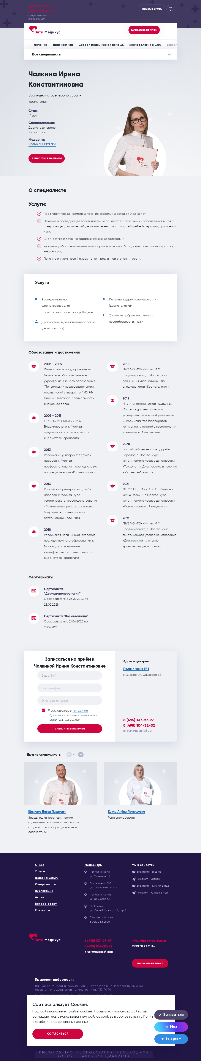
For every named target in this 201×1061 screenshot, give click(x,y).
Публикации (44, 890)
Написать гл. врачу (150, 963)
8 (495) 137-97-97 (40, 6)
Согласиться (57, 1034)
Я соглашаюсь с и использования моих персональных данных (69, 715)
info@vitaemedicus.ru (149, 941)
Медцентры (93, 865)
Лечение (40, 44)
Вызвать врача (152, 8)
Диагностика (63, 44)
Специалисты (45, 884)
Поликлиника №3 (42, 144)
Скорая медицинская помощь (101, 44)
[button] (81, 754)
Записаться (171, 1015)
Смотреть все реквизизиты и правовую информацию (74, 995)
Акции (39, 897)
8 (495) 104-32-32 (40, 11)
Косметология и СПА (145, 44)
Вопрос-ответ (46, 903)
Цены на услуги (47, 877)
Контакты (42, 910)
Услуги (40, 871)
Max (171, 1027)
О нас (39, 865)
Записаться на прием (47, 158)
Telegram (171, 1039)
